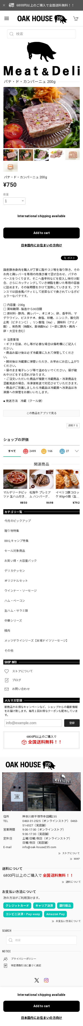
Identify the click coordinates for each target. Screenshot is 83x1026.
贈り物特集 (11, 531)
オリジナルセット (16, 580)
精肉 (7, 630)
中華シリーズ (13, 620)
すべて (12, 451)
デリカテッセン (14, 570)
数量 (6, 194)
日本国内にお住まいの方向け (41, 245)
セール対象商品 (14, 550)
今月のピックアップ (17, 521)
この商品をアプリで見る (41, 413)
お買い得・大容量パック (20, 560)
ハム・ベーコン (14, 600)
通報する (73, 425)
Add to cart (41, 233)
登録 (72, 723)
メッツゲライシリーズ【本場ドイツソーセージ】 (36, 640)
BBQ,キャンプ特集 (16, 540)
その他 (8, 650)
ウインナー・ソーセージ (20, 590)
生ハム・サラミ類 (16, 610)
